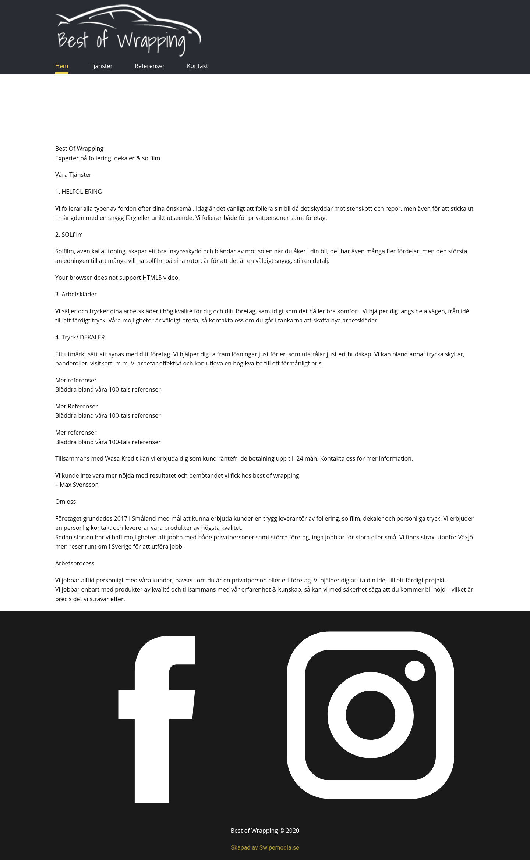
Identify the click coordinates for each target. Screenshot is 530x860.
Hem (61, 66)
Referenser (150, 66)
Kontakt (197, 66)
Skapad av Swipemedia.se (265, 847)
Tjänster (102, 66)
